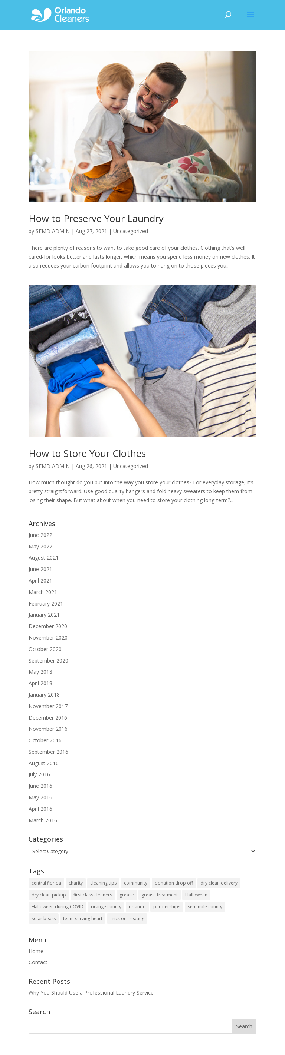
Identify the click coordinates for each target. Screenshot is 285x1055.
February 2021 (46, 603)
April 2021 (40, 580)
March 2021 (43, 591)
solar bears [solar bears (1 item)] (44, 918)
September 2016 (48, 751)
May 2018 (40, 671)
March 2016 (43, 820)
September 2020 (48, 660)
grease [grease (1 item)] (126, 895)
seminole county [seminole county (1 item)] (205, 906)
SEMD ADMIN (53, 231)
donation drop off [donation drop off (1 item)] (174, 883)
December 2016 (48, 717)
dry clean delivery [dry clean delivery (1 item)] (219, 883)
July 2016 (39, 774)
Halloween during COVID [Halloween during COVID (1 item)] (57, 906)
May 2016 (40, 797)
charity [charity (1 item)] (76, 883)
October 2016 (45, 740)
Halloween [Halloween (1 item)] (196, 895)
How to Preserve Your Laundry (96, 218)
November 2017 (48, 706)
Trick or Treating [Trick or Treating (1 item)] (127, 918)
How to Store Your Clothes (87, 453)
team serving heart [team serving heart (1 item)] (82, 918)
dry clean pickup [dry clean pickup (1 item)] (49, 895)
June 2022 (40, 534)
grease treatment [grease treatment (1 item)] (159, 895)
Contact (38, 962)
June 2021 (40, 569)
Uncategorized (130, 231)
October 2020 (45, 649)
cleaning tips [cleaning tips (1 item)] (103, 883)
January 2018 (44, 694)
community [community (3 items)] (135, 883)
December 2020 (48, 626)
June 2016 (40, 785)
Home (36, 951)
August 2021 (44, 557)
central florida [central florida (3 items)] (46, 883)
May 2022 (40, 546)
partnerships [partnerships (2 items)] (166, 906)
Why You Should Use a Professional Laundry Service (91, 992)
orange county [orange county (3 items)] (106, 906)
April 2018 (40, 683)
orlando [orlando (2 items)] (137, 906)
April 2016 (40, 808)
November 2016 (48, 728)
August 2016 (44, 763)
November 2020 (48, 637)
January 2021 (44, 614)
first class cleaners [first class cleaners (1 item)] (92, 895)
